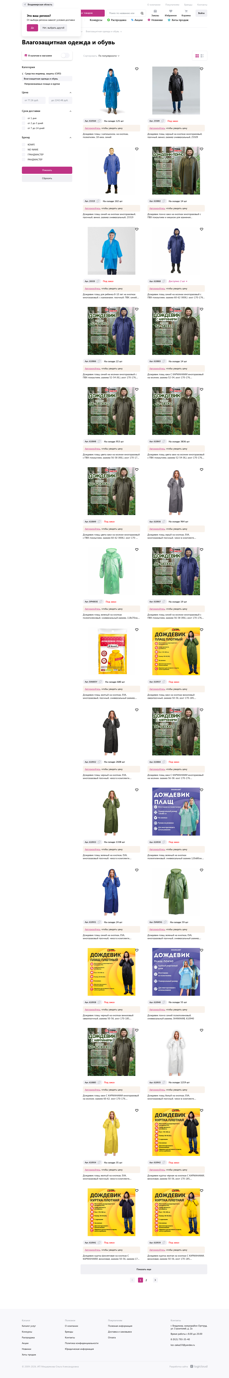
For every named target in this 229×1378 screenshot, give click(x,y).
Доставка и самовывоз (120, 1331)
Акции (25, 1343)
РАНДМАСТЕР (35, 158)
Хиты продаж (29, 1354)
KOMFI (31, 143)
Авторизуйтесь (92, 127)
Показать (47, 169)
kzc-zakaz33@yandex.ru (183, 1344)
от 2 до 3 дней (35, 122)
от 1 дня (32, 117)
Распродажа (28, 1337)
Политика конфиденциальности (81, 1343)
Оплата (112, 1337)
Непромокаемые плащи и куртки (42, 82)
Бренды (188, 4)
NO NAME (33, 148)
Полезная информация (120, 1326)
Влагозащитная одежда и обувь (102, 30)
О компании (153, 4)
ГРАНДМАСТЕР (36, 153)
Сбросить (47, 177)
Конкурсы (27, 1331)
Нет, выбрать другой (53, 27)
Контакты (202, 4)
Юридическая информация (79, 1348)
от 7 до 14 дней (36, 127)
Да (32, 27)
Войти (201, 13)
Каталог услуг (29, 1326)
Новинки (26, 1348)
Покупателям (172, 4)
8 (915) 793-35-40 (180, 1339)
